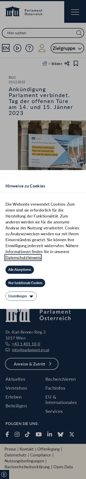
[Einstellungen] (21, 296)
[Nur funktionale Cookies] (25, 283)
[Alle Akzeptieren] (20, 270)
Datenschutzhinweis (23, 257)
